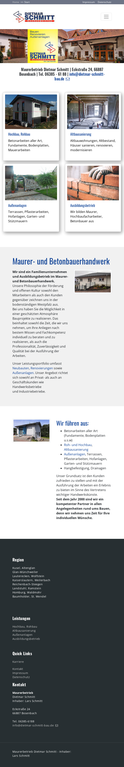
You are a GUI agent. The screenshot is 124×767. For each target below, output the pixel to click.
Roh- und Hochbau (78, 445)
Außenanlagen (23, 373)
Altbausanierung (76, 449)
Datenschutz (104, 2)
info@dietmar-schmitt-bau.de (80, 76)
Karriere (18, 662)
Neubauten (20, 368)
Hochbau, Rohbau (24, 626)
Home (15, 2)
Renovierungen (42, 368)
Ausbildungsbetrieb (26, 639)
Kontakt (17, 669)
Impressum (89, 2)
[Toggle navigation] (106, 17)
